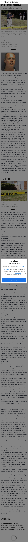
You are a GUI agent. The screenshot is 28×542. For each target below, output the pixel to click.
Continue (14, 280)
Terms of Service (21, 266)
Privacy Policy (6, 269)
